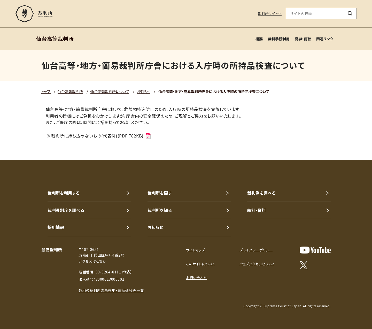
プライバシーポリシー (256, 250)
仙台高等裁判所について (109, 91)
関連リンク (324, 38)
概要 (259, 38)
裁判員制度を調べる (66, 210)
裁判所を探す (160, 193)
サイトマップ (195, 250)
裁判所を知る (160, 210)
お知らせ (143, 91)
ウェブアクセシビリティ (256, 263)
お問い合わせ (196, 277)
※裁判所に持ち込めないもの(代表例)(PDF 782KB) (99, 136)
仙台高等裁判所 (70, 91)
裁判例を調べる (261, 193)
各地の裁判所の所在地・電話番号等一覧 (111, 290)
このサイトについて (200, 263)
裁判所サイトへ (270, 13)
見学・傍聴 (303, 38)
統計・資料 (256, 210)
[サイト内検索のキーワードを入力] (315, 13)
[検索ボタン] (350, 13)
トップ (46, 91)
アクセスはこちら (92, 261)
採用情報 (56, 227)
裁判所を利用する (64, 193)
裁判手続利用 (279, 38)
